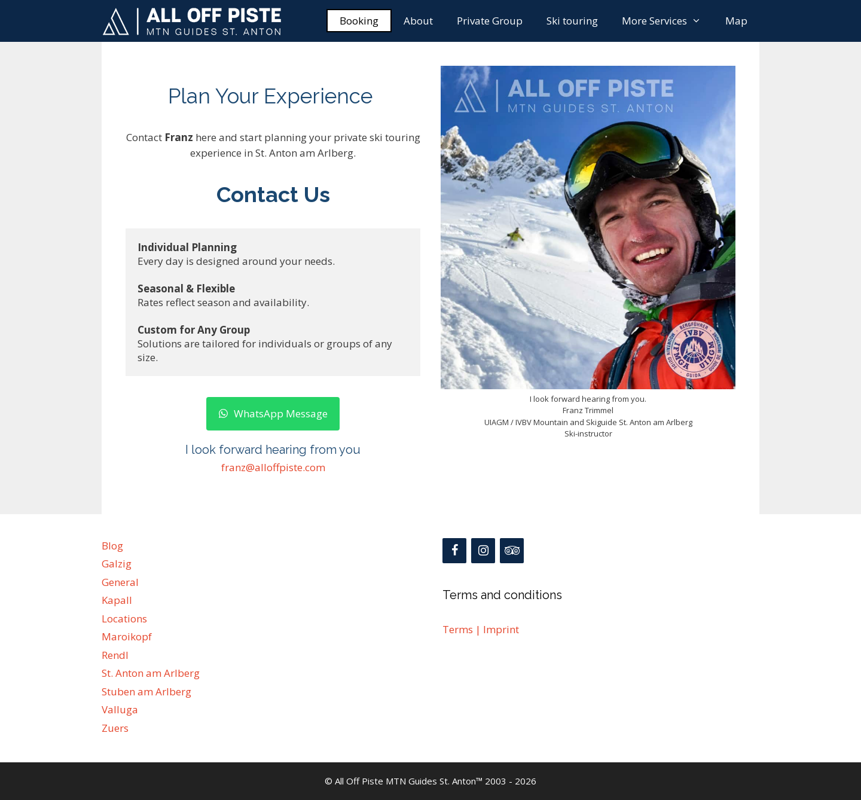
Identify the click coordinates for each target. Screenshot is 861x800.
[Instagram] (483, 550)
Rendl (115, 655)
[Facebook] (454, 550)
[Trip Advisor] (512, 550)
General (120, 582)
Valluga (120, 709)
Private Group (490, 21)
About (418, 21)
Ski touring (572, 21)
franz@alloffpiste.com (273, 467)
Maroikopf (127, 636)
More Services (667, 21)
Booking (359, 21)
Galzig (117, 563)
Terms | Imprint (480, 629)
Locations (124, 618)
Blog (112, 545)
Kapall (117, 600)
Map (736, 21)
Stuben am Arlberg (146, 691)
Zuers (115, 728)
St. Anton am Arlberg (151, 673)
